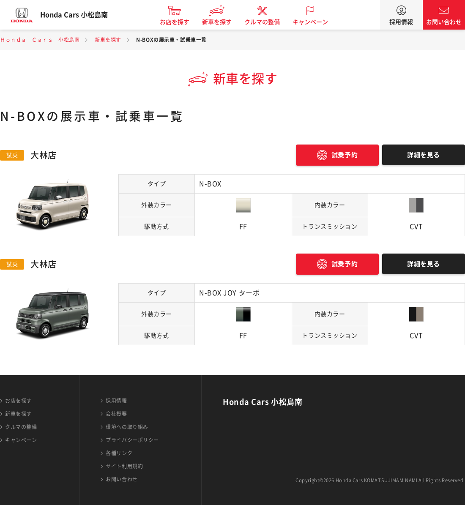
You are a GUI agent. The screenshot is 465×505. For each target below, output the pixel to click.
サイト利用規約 (124, 466)
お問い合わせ (444, 22)
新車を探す (225, 22)
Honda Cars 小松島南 (82, 15)
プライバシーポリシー (132, 439)
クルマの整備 (270, 22)
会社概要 (116, 413)
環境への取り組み (127, 426)
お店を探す (183, 22)
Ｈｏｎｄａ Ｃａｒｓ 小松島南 (39, 39)
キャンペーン (318, 22)
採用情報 (401, 22)
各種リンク (119, 453)
